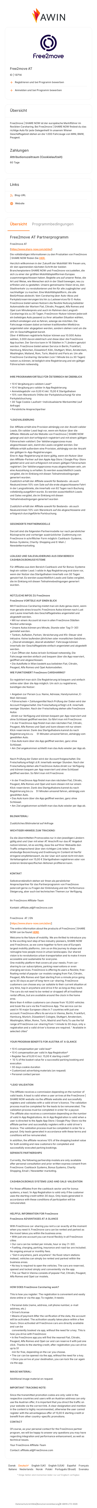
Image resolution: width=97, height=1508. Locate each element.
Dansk (12, 1465)
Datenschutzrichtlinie (25, 1504)
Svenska (84, 1469)
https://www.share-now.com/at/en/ (31, 923)
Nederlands (26, 1469)
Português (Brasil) (65, 1469)
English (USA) (56, 1465)
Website (17, 204)
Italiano (13, 1469)
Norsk (39, 1469)
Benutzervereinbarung (48, 1504)
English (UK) (39, 1465)
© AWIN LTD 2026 (68, 1504)
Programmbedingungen (53, 224)
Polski (48, 1469)
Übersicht (18, 224)
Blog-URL (18, 195)
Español (71, 1465)
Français (84, 1465)
